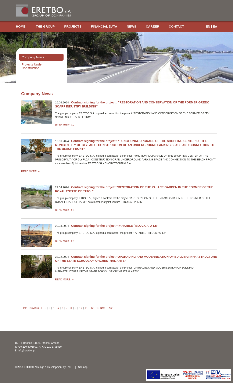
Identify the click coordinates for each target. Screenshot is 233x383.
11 (86, 307)
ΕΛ (215, 26)
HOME (21, 26)
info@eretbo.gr (26, 350)
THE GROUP (45, 26)
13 (97, 307)
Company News (33, 57)
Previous (34, 307)
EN (208, 26)
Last (110, 307)
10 (80, 307)
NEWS (131, 26)
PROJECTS (72, 26)
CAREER (152, 26)
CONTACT (176, 26)
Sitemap (82, 367)
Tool (68, 367)
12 (92, 307)
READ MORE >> (64, 125)
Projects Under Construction (32, 66)
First (24, 307)
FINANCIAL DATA (104, 26)
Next (102, 307)
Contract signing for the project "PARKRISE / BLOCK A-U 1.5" (114, 225)
